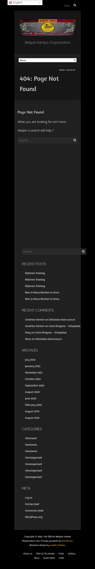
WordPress (67, 540)
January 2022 (32, 366)
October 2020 (33, 379)
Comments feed (34, 510)
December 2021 (33, 372)
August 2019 (32, 411)
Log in (28, 497)
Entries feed (32, 504)
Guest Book (49, 557)
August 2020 (32, 392)
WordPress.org (33, 517)
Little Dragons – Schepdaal (64, 326)
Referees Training (35, 273)
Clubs (61, 553)
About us (27, 553)
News (36, 557)
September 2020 (34, 385)
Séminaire (31, 438)
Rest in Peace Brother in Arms (42, 292)
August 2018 (32, 418)
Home (62, 69)
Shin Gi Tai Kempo (45, 553)
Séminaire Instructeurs (62, 319)
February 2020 (33, 405)
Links (61, 557)
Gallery (71, 553)
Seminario (31, 451)
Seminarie (31, 445)
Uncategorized (33, 457)
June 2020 (30, 398)
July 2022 (30, 359)
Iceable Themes (57, 545)
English (15, 2)
